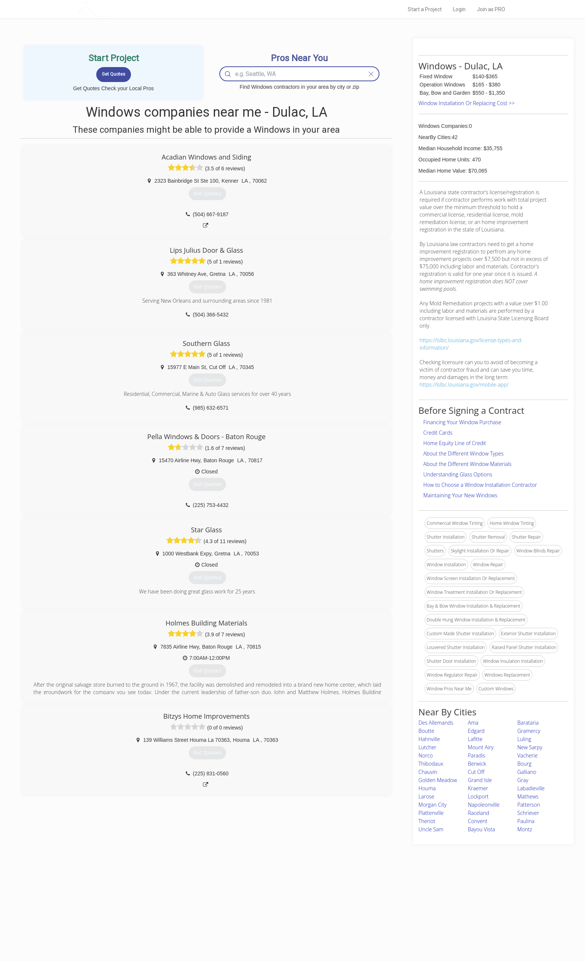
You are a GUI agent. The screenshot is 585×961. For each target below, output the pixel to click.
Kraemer (478, 788)
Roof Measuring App (274, 914)
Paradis (476, 755)
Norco (426, 755)
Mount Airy (481, 747)
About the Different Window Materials (467, 463)
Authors (387, 914)
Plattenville (431, 812)
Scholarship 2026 (396, 898)
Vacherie (527, 755)
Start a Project (425, 9)
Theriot (427, 821)
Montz (524, 829)
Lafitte (475, 739)
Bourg (524, 763)
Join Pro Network (271, 898)
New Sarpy (529, 747)
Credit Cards (438, 432)
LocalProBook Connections (407, 923)
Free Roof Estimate (170, 923)
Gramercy (529, 730)
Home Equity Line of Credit (454, 443)
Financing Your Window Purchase (462, 422)
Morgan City (433, 804)
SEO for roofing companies (406, 931)
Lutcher (428, 747)
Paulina (526, 821)
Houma (427, 788)
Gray (522, 780)
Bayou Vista (481, 829)
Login (459, 9)
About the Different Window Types (463, 453)
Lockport (478, 796)
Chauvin (428, 771)
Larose (426, 796)
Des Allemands (436, 722)
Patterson (528, 804)
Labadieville (531, 788)
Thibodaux (431, 763)
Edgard (476, 730)
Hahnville (429, 739)
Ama (473, 722)
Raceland (478, 812)
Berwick (477, 763)
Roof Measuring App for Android (286, 931)
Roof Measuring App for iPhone (285, 923)
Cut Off (476, 771)
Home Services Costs (172, 898)
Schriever (528, 812)
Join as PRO (491, 9)
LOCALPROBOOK (121, 9)
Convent (477, 821)
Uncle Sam (431, 829)
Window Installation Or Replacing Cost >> (467, 103)
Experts (261, 906)
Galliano (526, 771)
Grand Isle (480, 780)
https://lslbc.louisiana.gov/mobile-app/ (464, 384)
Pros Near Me (164, 906)
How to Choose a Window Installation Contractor (480, 484)
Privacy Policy (393, 906)
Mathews (528, 796)
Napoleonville (484, 804)
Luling (524, 739)
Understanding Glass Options (457, 474)
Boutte (426, 730)
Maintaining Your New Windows (460, 495)
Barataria (528, 722)
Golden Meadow (438, 780)
